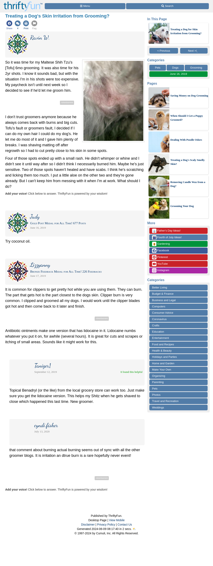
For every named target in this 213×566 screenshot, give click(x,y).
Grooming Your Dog (182, 206)
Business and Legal (164, 300)
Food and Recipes (163, 344)
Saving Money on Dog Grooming (189, 95)
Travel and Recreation (165, 401)
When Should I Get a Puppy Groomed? (186, 117)
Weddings (158, 407)
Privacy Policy (106, 524)
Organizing (158, 375)
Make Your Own (161, 369)
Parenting (158, 382)
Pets (157, 67)
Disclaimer (88, 524)
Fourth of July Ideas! (167, 237)
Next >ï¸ (194, 50)
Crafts (155, 325)
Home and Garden (163, 363)
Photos (156, 394)
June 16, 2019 (178, 73)
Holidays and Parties (164, 356)
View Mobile (117, 520)
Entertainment (160, 337)
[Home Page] (23, 2)
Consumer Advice (162, 312)
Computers (158, 306)
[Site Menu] (85, 6)
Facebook (160, 250)
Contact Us (125, 524)
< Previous (163, 50)
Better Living (159, 287)
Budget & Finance (162, 293)
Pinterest (160, 257)
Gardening (161, 244)
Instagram (160, 270)
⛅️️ (134, 529)
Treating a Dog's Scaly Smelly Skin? (187, 162)
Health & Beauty (162, 350)
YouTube (160, 264)
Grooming (196, 67)
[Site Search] (167, 6)
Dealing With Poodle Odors (186, 139)
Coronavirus (159, 319)
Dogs (175, 67)
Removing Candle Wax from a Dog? (187, 184)
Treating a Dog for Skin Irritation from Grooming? (186, 31)
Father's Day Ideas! (166, 231)
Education (158, 331)
